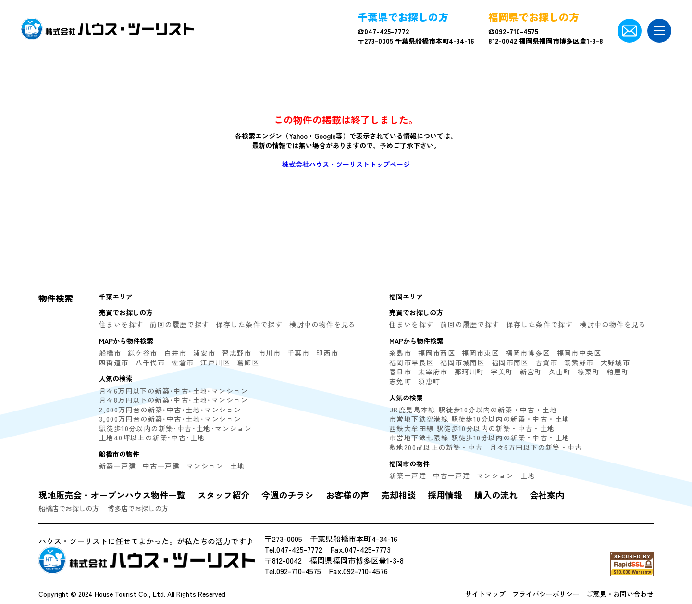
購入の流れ (496, 494)
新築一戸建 (117, 466)
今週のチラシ (287, 494)
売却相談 (398, 494)
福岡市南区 (510, 362)
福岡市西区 (436, 353)
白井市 (175, 353)
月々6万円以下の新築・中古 (536, 447)
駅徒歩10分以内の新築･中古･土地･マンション (175, 428)
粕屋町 (617, 371)
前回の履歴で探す (179, 324)
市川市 (270, 353)
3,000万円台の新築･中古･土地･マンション (170, 419)
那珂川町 (469, 371)
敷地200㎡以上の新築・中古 (436, 447)
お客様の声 (347, 494)
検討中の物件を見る (322, 324)
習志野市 (237, 353)
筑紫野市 (579, 362)
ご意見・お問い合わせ (620, 594)
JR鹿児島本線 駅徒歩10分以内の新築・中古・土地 (473, 409)
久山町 (560, 371)
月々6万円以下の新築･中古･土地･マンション (173, 391)
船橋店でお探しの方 (68, 508)
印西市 (327, 353)
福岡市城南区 (462, 362)
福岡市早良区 (411, 362)
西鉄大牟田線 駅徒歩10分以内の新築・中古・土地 (472, 428)
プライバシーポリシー (546, 594)
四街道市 (114, 362)
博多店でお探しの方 (138, 508)
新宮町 (531, 371)
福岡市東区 (480, 353)
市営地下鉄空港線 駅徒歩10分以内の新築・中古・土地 (479, 419)
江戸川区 (215, 362)
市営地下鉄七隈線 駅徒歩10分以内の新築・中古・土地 (479, 437)
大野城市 (615, 362)
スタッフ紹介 (223, 494)
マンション (204, 466)
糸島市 (400, 353)
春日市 (400, 371)
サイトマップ (485, 594)
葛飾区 (248, 362)
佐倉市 (183, 362)
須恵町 (429, 381)
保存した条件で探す (249, 324)
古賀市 (546, 362)
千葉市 (298, 353)
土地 (237, 466)
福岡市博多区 (528, 353)
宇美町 (502, 371)
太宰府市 (433, 371)
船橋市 (110, 353)
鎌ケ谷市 (143, 353)
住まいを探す (121, 324)
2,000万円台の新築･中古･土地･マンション (170, 409)
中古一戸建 (161, 466)
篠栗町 (589, 371)
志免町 (400, 381)
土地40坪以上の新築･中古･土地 (152, 437)
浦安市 (204, 353)
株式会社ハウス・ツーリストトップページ (346, 164)
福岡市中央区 (579, 353)
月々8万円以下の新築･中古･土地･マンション (173, 400)
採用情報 (445, 494)
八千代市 (150, 362)
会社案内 (547, 494)
